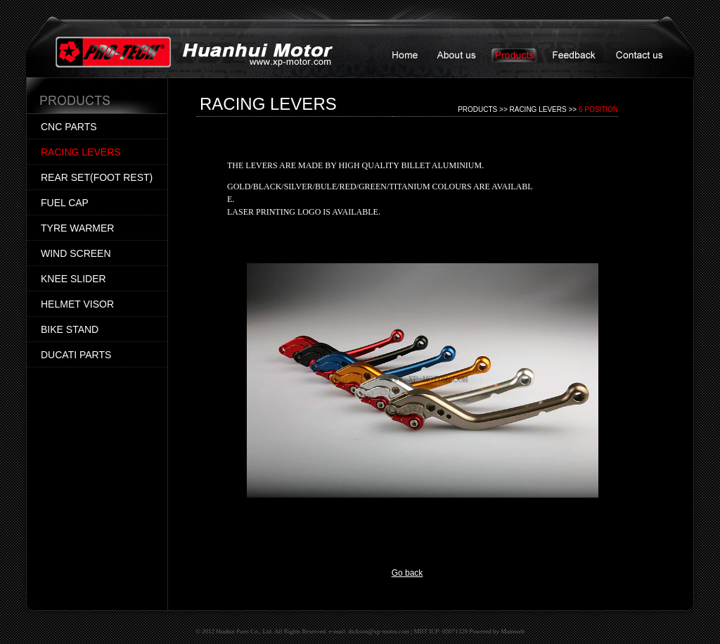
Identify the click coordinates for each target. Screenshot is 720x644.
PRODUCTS (477, 109)
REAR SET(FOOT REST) (97, 177)
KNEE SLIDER (73, 278)
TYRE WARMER (77, 228)
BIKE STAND (69, 329)
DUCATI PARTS (76, 354)
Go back (407, 573)
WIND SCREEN (76, 253)
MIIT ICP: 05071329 (441, 631)
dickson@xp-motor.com (378, 631)
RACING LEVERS (81, 152)
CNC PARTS (69, 126)
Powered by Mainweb (497, 631)
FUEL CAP (65, 202)
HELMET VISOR (77, 304)
